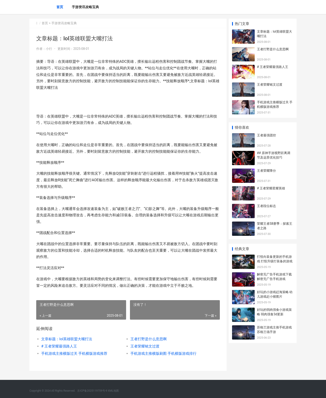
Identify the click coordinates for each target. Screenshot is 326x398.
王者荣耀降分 (266, 170)
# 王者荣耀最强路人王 (59, 346)
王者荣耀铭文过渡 (143, 346)
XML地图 (113, 390)
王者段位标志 (266, 206)
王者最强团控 (266, 135)
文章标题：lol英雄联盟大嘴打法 (66, 339)
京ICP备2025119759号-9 (92, 390)
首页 (59, 7)
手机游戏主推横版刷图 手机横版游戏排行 (162, 353)
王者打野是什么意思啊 (147, 339)
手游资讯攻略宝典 (85, 7)
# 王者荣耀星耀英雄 (271, 188)
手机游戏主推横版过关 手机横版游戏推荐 (74, 353)
